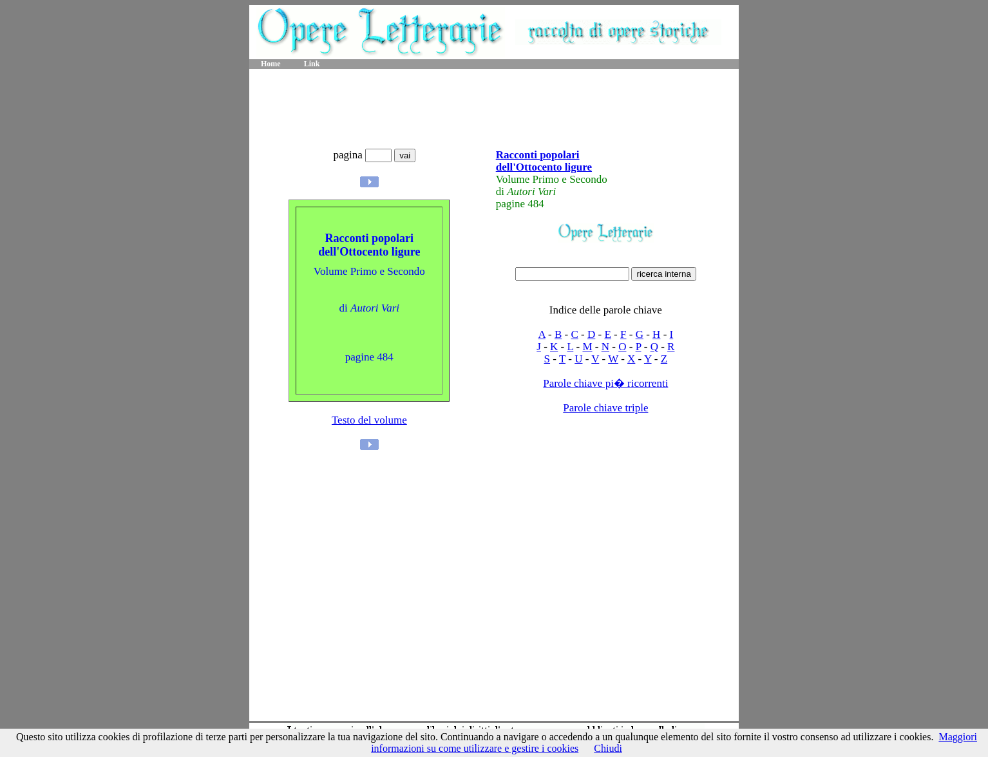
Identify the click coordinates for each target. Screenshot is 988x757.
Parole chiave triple (605, 408)
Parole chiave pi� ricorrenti (605, 383)
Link (312, 63)
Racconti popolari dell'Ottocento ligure (544, 161)
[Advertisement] (494, 109)
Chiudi (608, 748)
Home (271, 63)
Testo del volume (369, 420)
